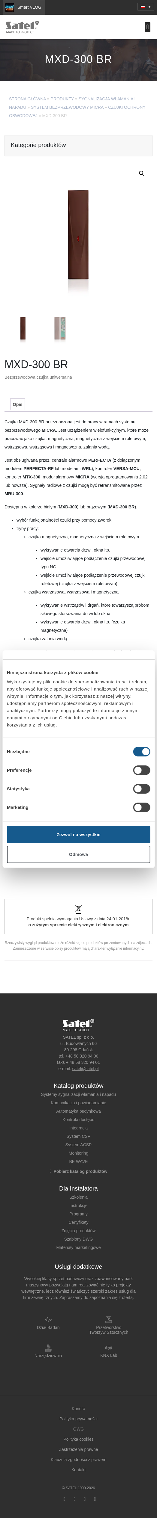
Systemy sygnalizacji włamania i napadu (78, 1094)
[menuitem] (145, 6)
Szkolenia (78, 1197)
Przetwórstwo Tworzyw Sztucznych (108, 1330)
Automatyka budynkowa (78, 1111)
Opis (18, 404)
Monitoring (78, 1153)
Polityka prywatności (78, 1418)
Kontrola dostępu (79, 1119)
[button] (147, 27)
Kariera (78, 1408)
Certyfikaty (78, 1222)
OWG (78, 1429)
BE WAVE (78, 1161)
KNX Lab (108, 1355)
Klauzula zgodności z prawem (78, 1459)
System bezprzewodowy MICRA (67, 107)
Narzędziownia (48, 1355)
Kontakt (78, 1469)
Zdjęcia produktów (79, 1230)
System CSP (78, 1136)
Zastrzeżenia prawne (78, 1449)
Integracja (78, 1128)
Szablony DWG (78, 1239)
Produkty (62, 98)
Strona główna (27, 98)
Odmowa (78, 854)
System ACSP (78, 1144)
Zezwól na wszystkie (79, 834)
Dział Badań (48, 1327)
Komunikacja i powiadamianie (78, 1102)
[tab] (17, 404)
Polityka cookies (78, 1439)
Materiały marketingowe (78, 1247)
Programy (78, 1214)
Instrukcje (79, 1205)
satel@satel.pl (85, 1068)
